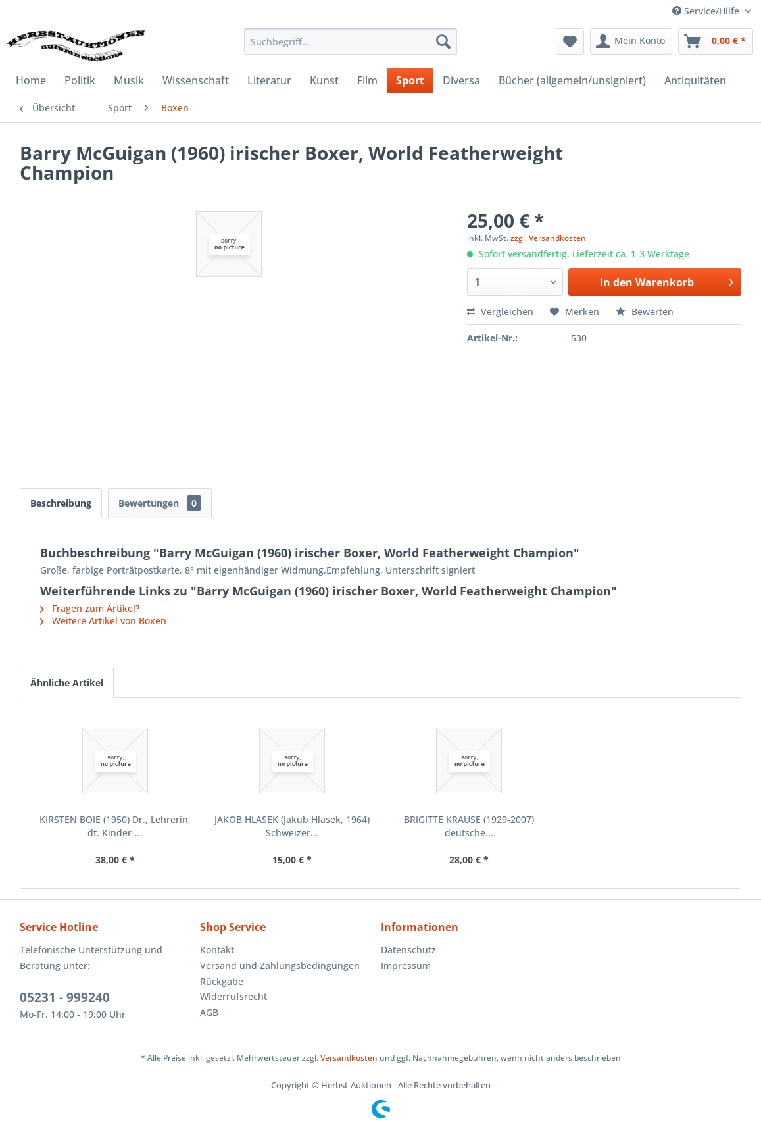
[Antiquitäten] (695, 80)
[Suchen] (443, 41)
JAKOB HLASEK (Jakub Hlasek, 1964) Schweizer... (292, 826)
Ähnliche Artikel (66, 682)
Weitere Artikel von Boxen (103, 621)
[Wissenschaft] (195, 80)
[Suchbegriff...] (350, 41)
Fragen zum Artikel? (89, 608)
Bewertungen (159, 503)
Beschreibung (60, 503)
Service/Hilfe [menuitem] (707, 11)
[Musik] (129, 80)
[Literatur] (269, 80)
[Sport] (410, 80)
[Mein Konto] (631, 41)
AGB (209, 1012)
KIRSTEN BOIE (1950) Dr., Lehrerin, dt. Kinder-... (115, 826)
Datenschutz (408, 949)
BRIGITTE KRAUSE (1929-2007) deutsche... (469, 826)
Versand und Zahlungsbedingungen (280, 965)
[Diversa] (461, 80)
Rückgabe (221, 981)
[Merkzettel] (570, 41)
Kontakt (217, 949)
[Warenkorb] (715, 41)
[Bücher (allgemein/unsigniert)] (572, 80)
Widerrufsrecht (233, 996)
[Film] (367, 80)
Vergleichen (500, 311)
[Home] (31, 80)
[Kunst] (324, 80)
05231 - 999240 (65, 997)
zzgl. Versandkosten (548, 237)
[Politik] (80, 80)
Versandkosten (349, 1057)
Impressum (406, 965)
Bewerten (645, 311)
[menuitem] (350, 41)
